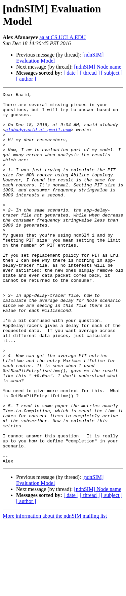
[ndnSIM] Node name (97, 67)
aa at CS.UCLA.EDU (62, 37)
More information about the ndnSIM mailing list (55, 590)
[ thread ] (90, 73)
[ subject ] (112, 73)
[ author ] (26, 79)
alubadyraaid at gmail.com (38, 138)
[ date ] (71, 73)
